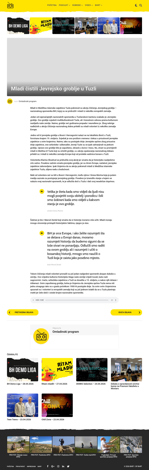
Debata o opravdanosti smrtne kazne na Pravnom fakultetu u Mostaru (125, 386)
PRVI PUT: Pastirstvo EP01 (41, 455)
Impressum (31, 466)
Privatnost (20, 466)
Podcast (63, 5)
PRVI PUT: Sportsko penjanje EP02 (131, 456)
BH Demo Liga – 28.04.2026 (20, 384)
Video (88, 5)
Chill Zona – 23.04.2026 (53, 419)
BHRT (97, 5)
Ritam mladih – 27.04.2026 (54, 384)
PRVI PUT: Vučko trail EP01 (86, 455)
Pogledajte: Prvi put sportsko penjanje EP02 (108, 456)
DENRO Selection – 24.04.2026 (90, 384)
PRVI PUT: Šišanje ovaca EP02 (18, 456)
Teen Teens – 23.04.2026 (19, 419)
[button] (136, 5)
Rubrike (76, 5)
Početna (52, 5)
